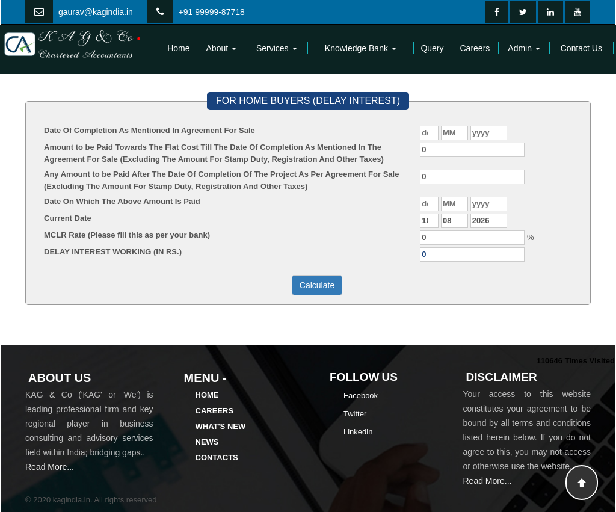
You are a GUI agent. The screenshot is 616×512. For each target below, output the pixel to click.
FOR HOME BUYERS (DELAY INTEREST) (308, 101)
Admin (524, 48)
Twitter (354, 413)
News (207, 441)
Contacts (217, 457)
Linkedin (357, 431)
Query (431, 48)
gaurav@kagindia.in (95, 12)
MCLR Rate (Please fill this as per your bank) (127, 234)
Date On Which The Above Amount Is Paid (122, 201)
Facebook (360, 395)
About (221, 48)
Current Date (67, 218)
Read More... (49, 467)
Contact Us (581, 48)
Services (276, 48)
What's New (221, 426)
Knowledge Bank (360, 48)
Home (178, 48)
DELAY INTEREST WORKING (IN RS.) (113, 251)
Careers (475, 48)
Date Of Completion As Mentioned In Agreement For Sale (149, 130)
